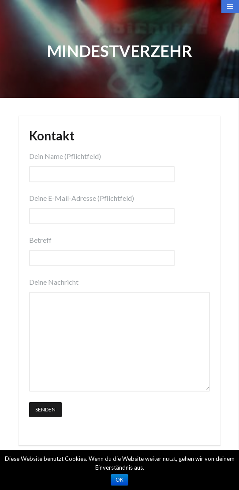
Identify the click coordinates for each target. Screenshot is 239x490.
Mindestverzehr (119, 50)
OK (119, 480)
